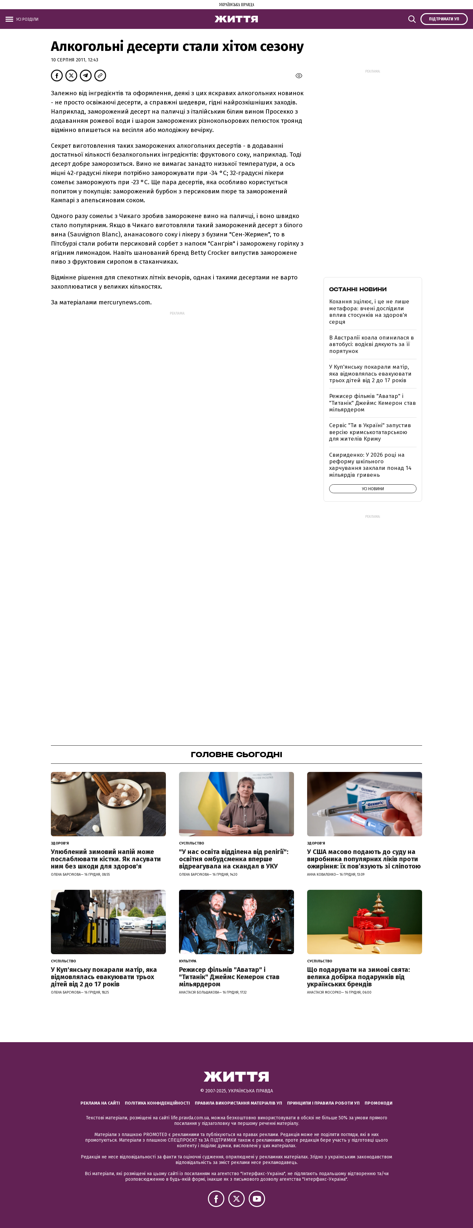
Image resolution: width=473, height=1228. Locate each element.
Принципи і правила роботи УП (323, 1103)
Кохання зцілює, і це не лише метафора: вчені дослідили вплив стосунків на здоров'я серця (369, 311)
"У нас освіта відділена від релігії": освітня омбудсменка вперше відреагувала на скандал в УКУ (233, 859)
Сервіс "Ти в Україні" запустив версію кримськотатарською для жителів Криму (370, 432)
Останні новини (358, 289)
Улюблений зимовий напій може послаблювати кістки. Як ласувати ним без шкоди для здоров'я (106, 859)
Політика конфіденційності (157, 1103)
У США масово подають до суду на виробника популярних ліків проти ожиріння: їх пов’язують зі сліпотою (364, 859)
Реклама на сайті (100, 1103)
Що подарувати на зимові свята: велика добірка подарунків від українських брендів (358, 977)
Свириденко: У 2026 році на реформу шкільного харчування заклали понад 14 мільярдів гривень (370, 464)
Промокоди (379, 1103)
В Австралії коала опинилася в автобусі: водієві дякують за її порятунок (371, 344)
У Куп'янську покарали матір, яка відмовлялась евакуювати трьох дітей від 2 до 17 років (370, 373)
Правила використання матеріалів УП (238, 1103)
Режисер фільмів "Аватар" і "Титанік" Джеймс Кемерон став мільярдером (372, 403)
